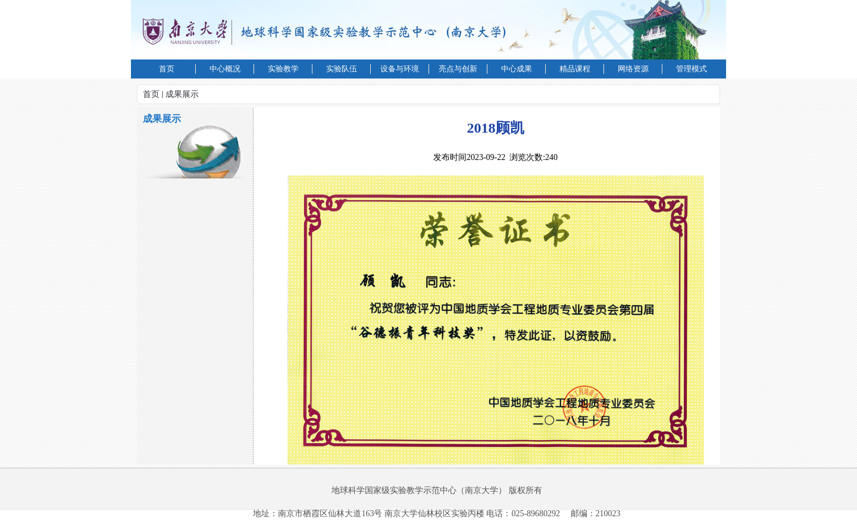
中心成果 (516, 68)
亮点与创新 (458, 68)
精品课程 (574, 68)
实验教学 (283, 68)
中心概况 (224, 68)
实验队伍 (341, 68)
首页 (166, 68)
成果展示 (182, 94)
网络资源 (633, 68)
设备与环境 (399, 68)
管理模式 (691, 68)
